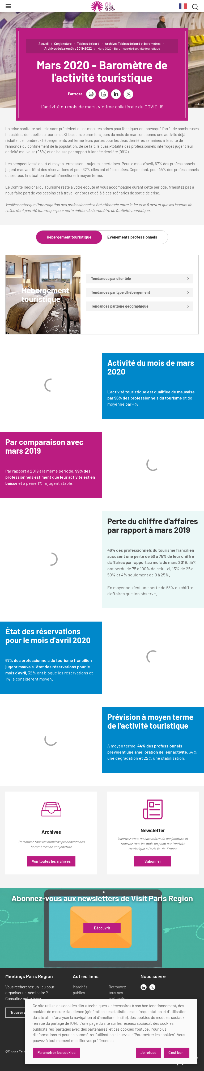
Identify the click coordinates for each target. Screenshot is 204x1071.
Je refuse (148, 1052)
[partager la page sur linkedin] (116, 94)
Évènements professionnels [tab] (132, 237)
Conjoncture (62, 43)
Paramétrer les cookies (56, 1052)
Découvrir (102, 928)
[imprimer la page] (91, 94)
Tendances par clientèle (140, 278)
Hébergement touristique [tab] (69, 237)
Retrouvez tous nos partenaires (118, 992)
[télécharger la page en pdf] (103, 94)
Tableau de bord (88, 43)
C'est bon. (176, 1052)
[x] (152, 987)
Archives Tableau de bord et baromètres (132, 43)
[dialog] (111, 1031)
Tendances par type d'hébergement (140, 292)
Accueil (44, 43)
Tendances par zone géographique (140, 306)
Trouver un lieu (22, 1012)
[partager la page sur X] (128, 94)
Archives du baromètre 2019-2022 (68, 48)
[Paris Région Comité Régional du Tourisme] (103, 6)
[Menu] (8, 6)
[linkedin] (144, 987)
